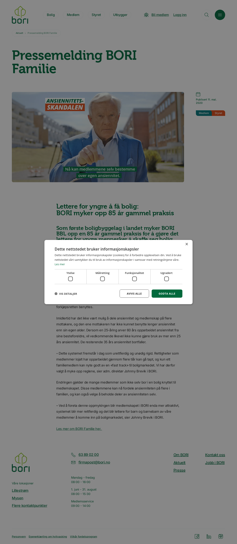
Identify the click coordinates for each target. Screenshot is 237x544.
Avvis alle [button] (134, 293)
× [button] (186, 244)
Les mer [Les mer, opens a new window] (60, 264)
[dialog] (118, 272)
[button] (66, 294)
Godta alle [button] (167, 293)
